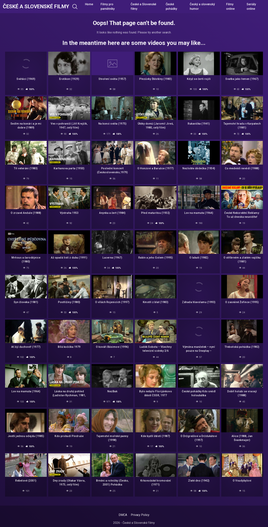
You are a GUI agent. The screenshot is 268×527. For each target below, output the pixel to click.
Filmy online (230, 6)
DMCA (123, 515)
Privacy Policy (140, 515)
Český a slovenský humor (202, 6)
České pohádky (171, 6)
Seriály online (251, 6)
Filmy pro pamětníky (107, 6)
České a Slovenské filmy (36, 7)
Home (89, 4)
